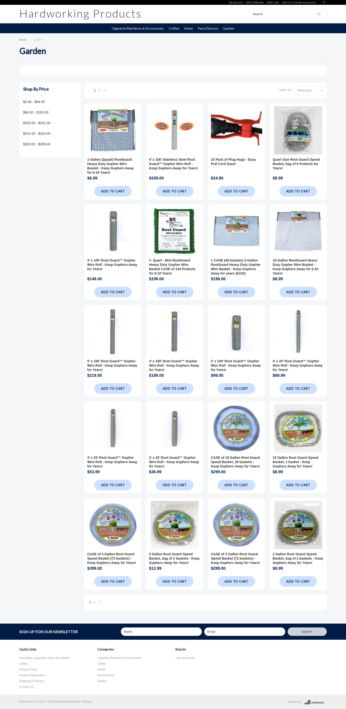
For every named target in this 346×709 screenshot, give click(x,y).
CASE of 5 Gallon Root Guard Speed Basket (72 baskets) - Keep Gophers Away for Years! (111, 558)
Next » (105, 91)
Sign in (286, 2)
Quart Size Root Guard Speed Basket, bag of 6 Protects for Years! (296, 164)
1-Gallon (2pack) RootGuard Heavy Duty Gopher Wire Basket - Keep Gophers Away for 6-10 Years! (110, 166)
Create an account (305, 2)
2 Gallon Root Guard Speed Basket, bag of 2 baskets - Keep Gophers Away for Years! (298, 558)
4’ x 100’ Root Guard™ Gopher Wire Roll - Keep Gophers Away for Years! (174, 365)
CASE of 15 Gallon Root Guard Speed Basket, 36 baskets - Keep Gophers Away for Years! (235, 462)
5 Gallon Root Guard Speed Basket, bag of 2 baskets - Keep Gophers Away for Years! (174, 558)
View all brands (185, 658)
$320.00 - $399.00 (36, 144)
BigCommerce (315, 702)
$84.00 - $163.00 (36, 112)
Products (80, 13)
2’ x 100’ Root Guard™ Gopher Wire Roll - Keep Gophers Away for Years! (236, 365)
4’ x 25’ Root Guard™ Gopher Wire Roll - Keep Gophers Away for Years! (298, 365)
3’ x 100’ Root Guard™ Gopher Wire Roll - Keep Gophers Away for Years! (112, 264)
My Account (236, 2)
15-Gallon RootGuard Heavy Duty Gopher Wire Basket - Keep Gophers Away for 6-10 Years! (295, 266)
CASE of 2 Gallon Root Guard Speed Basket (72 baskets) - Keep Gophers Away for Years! (235, 558)
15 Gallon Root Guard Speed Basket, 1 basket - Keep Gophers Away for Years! (295, 462)
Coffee (174, 28)
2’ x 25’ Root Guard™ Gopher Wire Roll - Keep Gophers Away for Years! (174, 462)
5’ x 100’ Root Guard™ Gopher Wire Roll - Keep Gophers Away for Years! (112, 365)
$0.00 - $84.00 (34, 102)
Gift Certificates (255, 2)
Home (188, 28)
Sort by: (285, 90)
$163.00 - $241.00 (36, 123)
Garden (228, 28)
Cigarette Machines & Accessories (138, 28)
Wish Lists (273, 2)
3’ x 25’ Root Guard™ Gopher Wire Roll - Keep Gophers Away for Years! (112, 462)
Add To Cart (113, 191)
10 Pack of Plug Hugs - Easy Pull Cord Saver (233, 162)
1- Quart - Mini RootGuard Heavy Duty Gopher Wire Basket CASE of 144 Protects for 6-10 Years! (172, 266)
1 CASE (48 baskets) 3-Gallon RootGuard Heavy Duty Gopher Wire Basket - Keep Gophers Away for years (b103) (236, 266)
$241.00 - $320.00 (36, 133)
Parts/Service (208, 28)
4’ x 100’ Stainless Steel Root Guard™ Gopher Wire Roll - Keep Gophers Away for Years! (173, 164)
